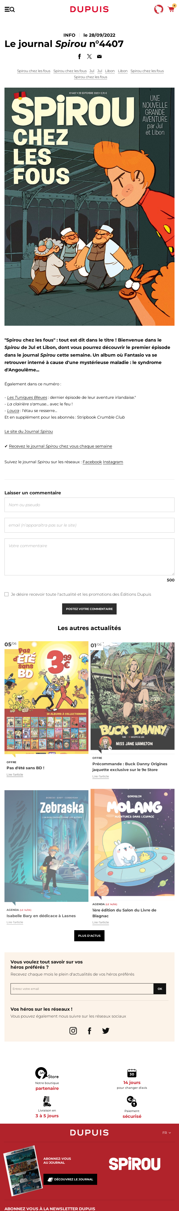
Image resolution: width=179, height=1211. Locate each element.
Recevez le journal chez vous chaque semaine (60, 452)
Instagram (113, 465)
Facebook (92, 465)
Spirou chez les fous (33, 71)
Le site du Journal (28, 439)
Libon (110, 71)
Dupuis (89, 9)
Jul (92, 71)
